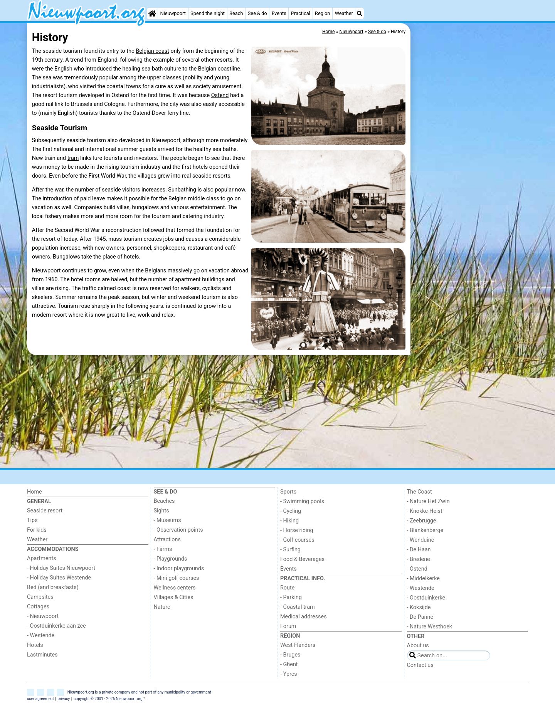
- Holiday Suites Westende (59, 577)
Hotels (35, 645)
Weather (344, 13)
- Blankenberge (425, 530)
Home (34, 492)
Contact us (420, 665)
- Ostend (417, 569)
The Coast (419, 492)
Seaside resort (44, 510)
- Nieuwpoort (43, 616)
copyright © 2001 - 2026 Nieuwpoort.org (108, 699)
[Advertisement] (470, 138)
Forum (288, 626)
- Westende (40, 635)
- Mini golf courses (176, 578)
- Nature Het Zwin (428, 501)
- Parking (291, 597)
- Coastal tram (297, 607)
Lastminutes (42, 655)
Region (322, 13)
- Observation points (178, 530)
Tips (32, 520)
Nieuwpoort (173, 13)
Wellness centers (175, 587)
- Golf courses (297, 540)
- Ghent (289, 664)
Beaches (164, 501)
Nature (162, 607)
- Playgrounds (170, 559)
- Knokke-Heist (424, 511)
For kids (37, 530)
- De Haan (419, 549)
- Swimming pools (302, 501)
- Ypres (288, 674)
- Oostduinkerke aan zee (56, 626)
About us (418, 645)
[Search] (359, 13)
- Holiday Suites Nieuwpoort (61, 568)
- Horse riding (296, 530)
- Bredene (418, 559)
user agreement (40, 699)
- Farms (163, 549)
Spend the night (207, 13)
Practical (300, 13)
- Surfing (290, 549)
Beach (236, 13)
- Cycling (290, 511)
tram (73, 158)
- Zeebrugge (421, 520)
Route (287, 587)
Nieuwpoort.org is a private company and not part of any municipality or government (139, 692)
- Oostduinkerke (426, 597)
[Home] (152, 13)
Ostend (220, 95)
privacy (64, 699)
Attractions (167, 539)
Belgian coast (152, 51)
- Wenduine (420, 540)
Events (279, 13)
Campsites (40, 597)
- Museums (167, 520)
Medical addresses (303, 616)
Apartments (41, 558)
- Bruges (290, 655)
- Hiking (289, 520)
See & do (257, 13)
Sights (161, 510)
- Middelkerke (423, 578)
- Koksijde (419, 607)
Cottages (38, 606)
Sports (288, 492)
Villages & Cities (173, 597)
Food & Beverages (302, 559)
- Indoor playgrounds (179, 568)
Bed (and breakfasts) (53, 587)
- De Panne (420, 617)
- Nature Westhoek (429, 626)
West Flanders (297, 645)
